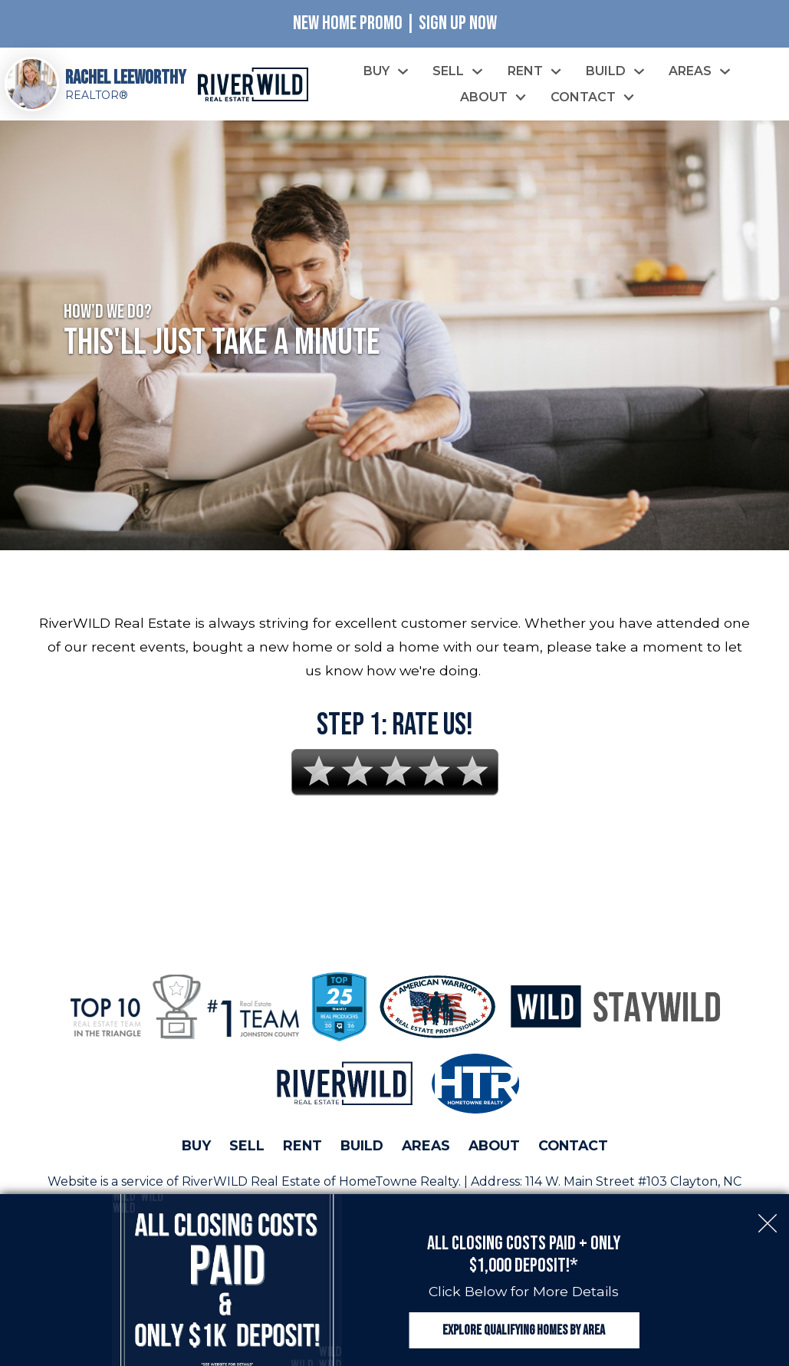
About (494, 1145)
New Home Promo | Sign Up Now (395, 23)
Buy (196, 1145)
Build (361, 1145)
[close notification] (767, 1215)
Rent (302, 1145)
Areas (426, 1145)
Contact (573, 1145)
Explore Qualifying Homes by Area (523, 1330)
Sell (247, 1145)
